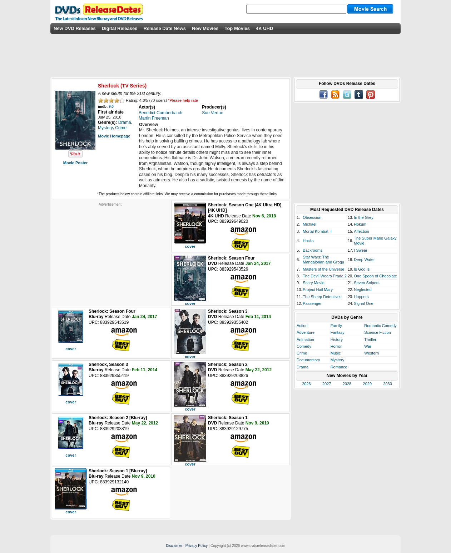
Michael (309, 224)
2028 (347, 384)
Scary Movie (313, 283)
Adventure (305, 332)
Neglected (363, 289)
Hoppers (361, 297)
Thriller (370, 339)
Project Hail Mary (318, 289)
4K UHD (264, 28)
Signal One (363, 303)
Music (336, 353)
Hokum (360, 224)
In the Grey (363, 217)
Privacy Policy (196, 546)
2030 (387, 384)
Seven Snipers (367, 283)
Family (336, 325)
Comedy (304, 346)
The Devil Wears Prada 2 (325, 276)
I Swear (360, 250)
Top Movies (237, 28)
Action (302, 325)
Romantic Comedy (380, 325)
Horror (336, 346)
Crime (302, 353)
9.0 (111, 107)
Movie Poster (75, 163)
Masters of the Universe (323, 269)
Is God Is (362, 269)
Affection (361, 231)
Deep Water (364, 259)
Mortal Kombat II (317, 231)
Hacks (308, 240)
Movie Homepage (114, 136)
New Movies (205, 28)
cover (190, 246)
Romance (339, 367)
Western (371, 353)
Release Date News (165, 28)
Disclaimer (174, 546)
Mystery (338, 360)
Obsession (312, 217)
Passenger (312, 303)
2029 (367, 384)
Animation (305, 339)
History (337, 339)
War (367, 346)
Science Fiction (377, 332)
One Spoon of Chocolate (375, 276)
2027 (326, 384)
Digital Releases (120, 28)
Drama (302, 367)
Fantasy (338, 332)
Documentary (308, 360)
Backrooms (312, 250)
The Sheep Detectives (322, 297)
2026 (306, 384)
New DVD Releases (75, 28)
